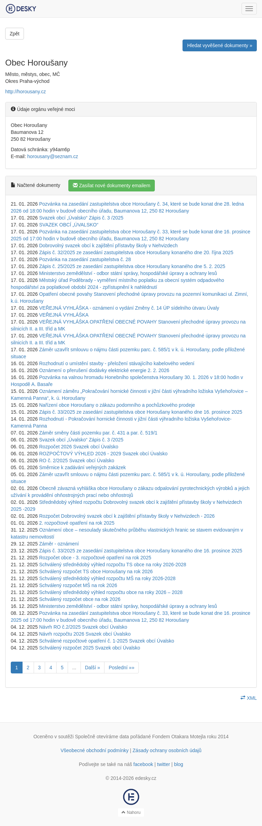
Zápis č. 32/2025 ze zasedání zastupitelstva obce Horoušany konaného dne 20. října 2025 (136, 252)
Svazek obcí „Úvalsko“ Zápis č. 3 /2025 (81, 218)
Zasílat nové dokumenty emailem (111, 185)
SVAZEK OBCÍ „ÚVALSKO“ (69, 224)
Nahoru (131, 812)
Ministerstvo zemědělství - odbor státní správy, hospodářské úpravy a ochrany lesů (128, 273)
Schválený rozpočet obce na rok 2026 (79, 599)
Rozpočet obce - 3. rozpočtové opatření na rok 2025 (95, 557)
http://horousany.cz (25, 91)
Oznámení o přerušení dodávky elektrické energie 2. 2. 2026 (104, 370)
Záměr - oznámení (59, 544)
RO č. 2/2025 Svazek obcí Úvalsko (76, 460)
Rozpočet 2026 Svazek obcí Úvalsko (78, 446)
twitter (163, 764)
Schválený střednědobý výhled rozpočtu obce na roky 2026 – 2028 (111, 592)
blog (178, 764)
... (74, 667)
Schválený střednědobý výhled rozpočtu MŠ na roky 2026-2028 (107, 578)
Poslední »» (121, 667)
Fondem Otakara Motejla (179, 736)
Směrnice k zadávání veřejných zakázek (82, 467)
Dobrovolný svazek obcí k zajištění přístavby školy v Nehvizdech (108, 245)
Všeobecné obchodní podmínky (94, 750)
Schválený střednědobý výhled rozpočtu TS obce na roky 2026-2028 (112, 564)
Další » (92, 667)
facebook (143, 764)
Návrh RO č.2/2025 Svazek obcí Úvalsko (83, 627)
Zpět (14, 33)
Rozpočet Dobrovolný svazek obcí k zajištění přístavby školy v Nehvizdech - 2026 (127, 516)
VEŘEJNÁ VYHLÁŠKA (63, 315)
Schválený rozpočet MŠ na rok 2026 (78, 585)
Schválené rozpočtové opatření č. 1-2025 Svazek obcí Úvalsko (106, 641)
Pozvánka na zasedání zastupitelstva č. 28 (85, 259)
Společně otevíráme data (102, 736)
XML (248, 698)
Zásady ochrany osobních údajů (167, 750)
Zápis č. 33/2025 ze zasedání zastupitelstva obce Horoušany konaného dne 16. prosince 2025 (140, 412)
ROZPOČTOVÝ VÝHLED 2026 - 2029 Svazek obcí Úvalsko (103, 453)
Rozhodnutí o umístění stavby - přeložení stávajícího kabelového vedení (117, 363)
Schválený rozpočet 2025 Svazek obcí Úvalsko (89, 648)
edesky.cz (145, 778)
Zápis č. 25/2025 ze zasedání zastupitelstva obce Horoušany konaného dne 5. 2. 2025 (132, 266)
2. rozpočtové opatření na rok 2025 (77, 523)
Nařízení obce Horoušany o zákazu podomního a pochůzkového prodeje (117, 405)
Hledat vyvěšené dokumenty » (219, 45)
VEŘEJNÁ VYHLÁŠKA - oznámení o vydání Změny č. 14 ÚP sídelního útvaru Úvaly (129, 308)
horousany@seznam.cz (52, 156)
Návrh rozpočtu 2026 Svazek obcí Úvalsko (85, 634)
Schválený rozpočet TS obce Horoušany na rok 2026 (96, 571)
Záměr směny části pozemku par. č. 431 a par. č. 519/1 (98, 433)
